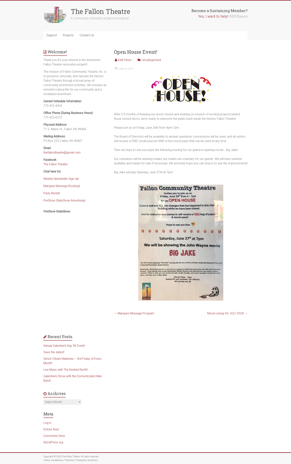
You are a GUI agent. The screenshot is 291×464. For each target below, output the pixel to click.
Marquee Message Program (134, 313)
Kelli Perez (124, 60)
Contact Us (87, 35)
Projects (68, 35)
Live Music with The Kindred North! (65, 369)
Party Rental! (51, 193)
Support (51, 35)
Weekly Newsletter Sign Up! (61, 179)
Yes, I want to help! (213, 16)
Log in (47, 423)
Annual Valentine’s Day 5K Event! (64, 345)
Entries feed (51, 429)
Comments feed (54, 436)
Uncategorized (151, 60)
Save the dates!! (53, 352)
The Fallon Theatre (100, 11)
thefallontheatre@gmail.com (62, 152)
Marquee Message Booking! (61, 186)
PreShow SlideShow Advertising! (64, 200)
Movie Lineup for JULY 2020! (227, 313)
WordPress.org (53, 442)
